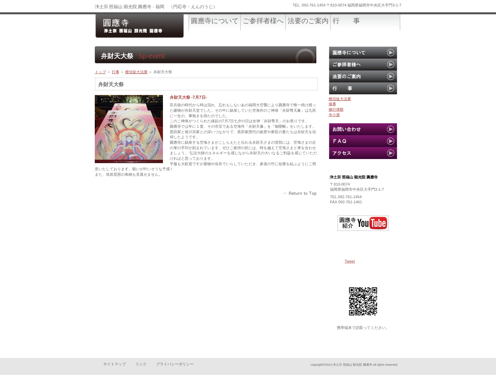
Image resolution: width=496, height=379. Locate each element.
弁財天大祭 (162, 72)
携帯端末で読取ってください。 (363, 328)
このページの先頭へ (300, 193)
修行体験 (336, 109)
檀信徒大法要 (136, 72)
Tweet (350, 261)
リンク (141, 364)
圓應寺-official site (146, 26)
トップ (100, 72)
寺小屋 (334, 115)
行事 (115, 72)
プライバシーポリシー (175, 364)
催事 (332, 104)
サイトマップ (114, 364)
